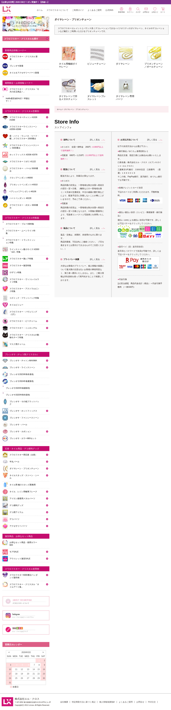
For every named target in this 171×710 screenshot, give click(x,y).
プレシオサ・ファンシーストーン (24, 418)
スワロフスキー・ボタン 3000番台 (24, 206)
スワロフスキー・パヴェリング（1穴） (23, 313)
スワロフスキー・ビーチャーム (23, 321)
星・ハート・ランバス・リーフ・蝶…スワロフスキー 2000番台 (24, 137)
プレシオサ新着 (16, 66)
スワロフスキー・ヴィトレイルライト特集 (24, 280)
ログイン (130, 10)
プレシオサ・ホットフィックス (23, 411)
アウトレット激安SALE (20, 558)
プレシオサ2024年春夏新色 (22, 381)
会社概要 (64, 702)
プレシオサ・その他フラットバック (24, 402)
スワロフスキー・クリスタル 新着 (24, 57)
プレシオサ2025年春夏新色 (18, 388)
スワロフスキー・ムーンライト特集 (20, 232)
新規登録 (121, 10)
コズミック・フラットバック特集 (24, 298)
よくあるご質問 (94, 10)
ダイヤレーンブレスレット (96, 97)
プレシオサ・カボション (20, 431)
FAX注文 (152, 702)
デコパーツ (14, 519)
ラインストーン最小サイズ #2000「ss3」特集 (24, 250)
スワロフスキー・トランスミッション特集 (20, 241)
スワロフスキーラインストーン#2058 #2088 (23, 127)
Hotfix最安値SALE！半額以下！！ (18, 99)
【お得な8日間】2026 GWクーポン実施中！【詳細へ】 (24, 2)
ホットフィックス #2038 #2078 (23, 155)
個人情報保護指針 (107, 702)
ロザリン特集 (15, 272)
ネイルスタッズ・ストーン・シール (24, 476)
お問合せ (140, 702)
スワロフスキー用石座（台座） (23, 455)
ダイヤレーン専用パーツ (125, 97)
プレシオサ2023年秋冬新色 (22, 374)
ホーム (40, 10)
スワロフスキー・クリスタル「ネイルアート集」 (24, 585)
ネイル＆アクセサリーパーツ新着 (24, 73)
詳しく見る (95, 140)
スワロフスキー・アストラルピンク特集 (24, 290)
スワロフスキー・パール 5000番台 (24, 169)
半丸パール (14, 462)
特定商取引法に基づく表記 (84, 702)
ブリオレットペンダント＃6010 (24, 184)
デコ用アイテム (16, 512)
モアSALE (14, 552)
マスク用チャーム (17, 344)
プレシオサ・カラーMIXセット (23, 438)
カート (162, 10)
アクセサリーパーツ (18, 526)
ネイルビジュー (16, 305)
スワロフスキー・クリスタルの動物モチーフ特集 (24, 336)
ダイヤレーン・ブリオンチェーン (24, 468)
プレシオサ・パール (18, 424)
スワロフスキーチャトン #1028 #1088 (23, 118)
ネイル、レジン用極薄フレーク (23, 491)
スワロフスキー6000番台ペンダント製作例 (24, 576)
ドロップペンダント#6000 (21, 178)
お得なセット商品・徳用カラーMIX (23, 543)
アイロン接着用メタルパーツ (22, 498)
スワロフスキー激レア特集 (21, 259)
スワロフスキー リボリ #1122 (23, 161)
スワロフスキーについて (57, 10)
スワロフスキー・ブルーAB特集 (20, 224)
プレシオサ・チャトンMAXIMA (23, 360)
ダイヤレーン (123, 63)
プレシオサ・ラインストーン (22, 367)
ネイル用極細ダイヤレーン (68, 65)
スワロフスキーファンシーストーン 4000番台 (24, 146)
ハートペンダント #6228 (20, 198)
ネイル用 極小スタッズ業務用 (23, 485)
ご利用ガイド (78, 10)
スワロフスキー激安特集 (20, 265)
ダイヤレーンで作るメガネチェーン (68, 97)
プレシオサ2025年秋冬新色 (18, 395)
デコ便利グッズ (16, 505)
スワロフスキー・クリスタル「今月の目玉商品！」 (24, 90)
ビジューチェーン (96, 63)
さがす (138, 10)
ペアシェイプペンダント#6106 (22, 191)
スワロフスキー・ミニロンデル (23, 328)
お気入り (155, 10)
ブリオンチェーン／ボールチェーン (153, 65)
